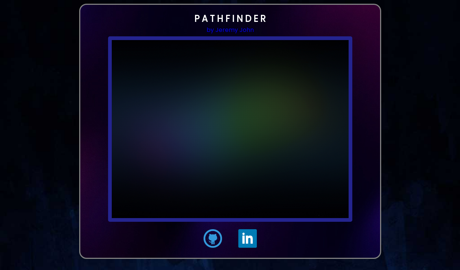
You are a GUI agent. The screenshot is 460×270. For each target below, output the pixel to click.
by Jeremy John (230, 30)
